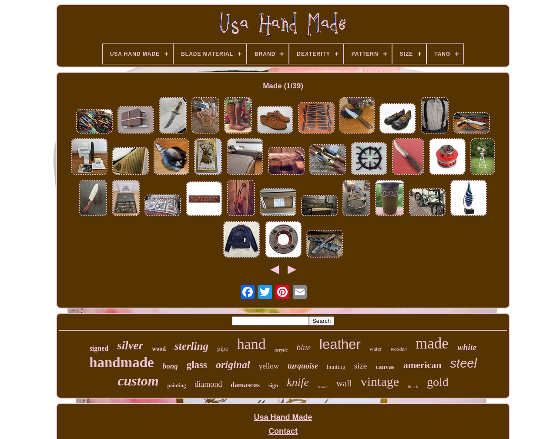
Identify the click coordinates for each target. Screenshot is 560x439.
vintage (380, 381)
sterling (191, 346)
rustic (323, 386)
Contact (283, 431)
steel (463, 363)
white (466, 347)
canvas (385, 366)
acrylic (281, 349)
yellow (269, 366)
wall (344, 383)
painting (177, 385)
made (432, 343)
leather (340, 344)
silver (130, 345)
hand (251, 344)
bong (170, 366)
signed (99, 348)
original (233, 364)
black (413, 386)
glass (197, 364)
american (422, 364)
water (375, 348)
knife (298, 382)
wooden (399, 349)
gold (438, 382)
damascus (245, 385)
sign (273, 385)
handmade (121, 362)
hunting (336, 367)
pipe (222, 348)
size (360, 365)
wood (159, 348)
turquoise (303, 366)
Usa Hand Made (283, 417)
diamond (208, 384)
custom (137, 381)
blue (303, 347)
